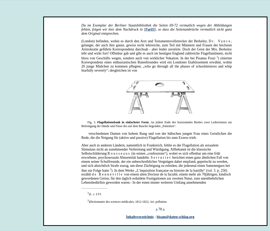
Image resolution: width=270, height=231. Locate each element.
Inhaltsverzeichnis (140, 217)
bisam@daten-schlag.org (175, 217)
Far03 (150, 29)
